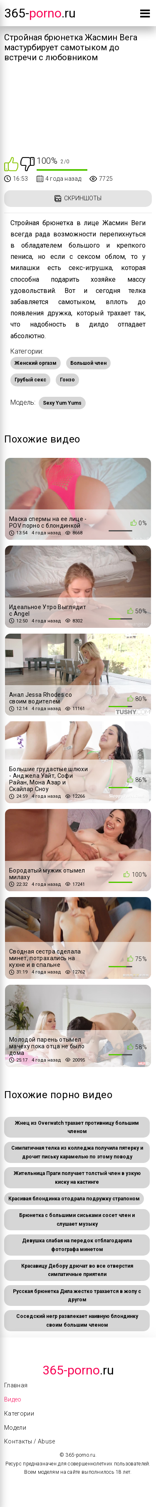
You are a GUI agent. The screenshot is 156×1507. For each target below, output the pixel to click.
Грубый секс (30, 380)
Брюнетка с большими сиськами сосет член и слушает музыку (77, 1219)
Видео (13, 1399)
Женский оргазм (36, 363)
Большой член (88, 363)
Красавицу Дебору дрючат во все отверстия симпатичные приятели (77, 1270)
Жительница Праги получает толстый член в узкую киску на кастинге (77, 1177)
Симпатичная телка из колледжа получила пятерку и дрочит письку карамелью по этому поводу (77, 1152)
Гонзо (67, 380)
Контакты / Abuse (29, 1441)
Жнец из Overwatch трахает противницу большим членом (77, 1127)
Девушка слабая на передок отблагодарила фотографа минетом (77, 1245)
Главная (15, 1385)
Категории (19, 1413)
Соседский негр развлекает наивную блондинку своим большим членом (77, 1320)
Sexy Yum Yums (62, 403)
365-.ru (40, 13)
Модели (15, 1427)
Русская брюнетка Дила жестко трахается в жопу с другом (77, 1295)
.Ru (78, 1370)
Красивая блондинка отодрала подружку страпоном (74, 1199)
